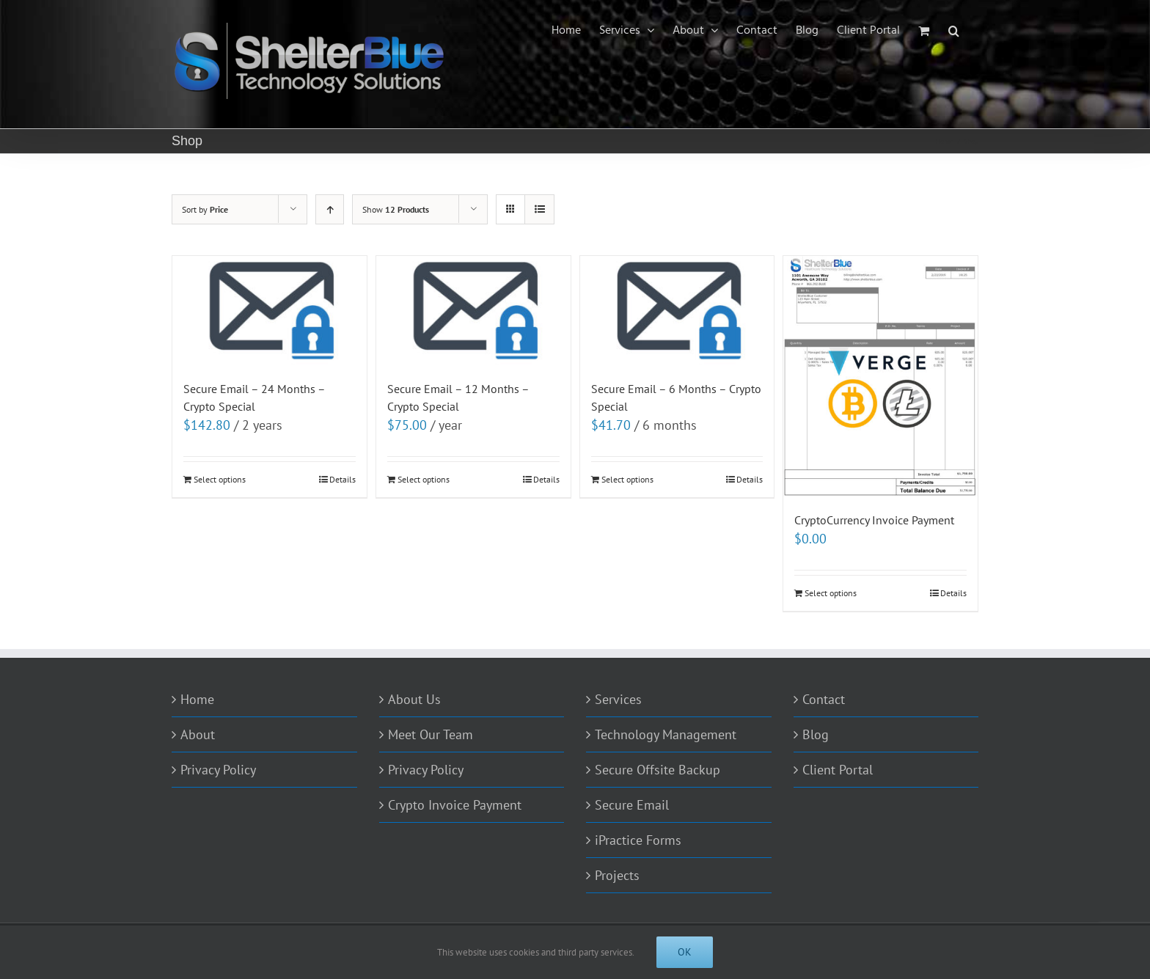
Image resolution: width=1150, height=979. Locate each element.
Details (342, 479)
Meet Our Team (430, 734)
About (197, 734)
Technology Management (665, 734)
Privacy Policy (218, 769)
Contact (823, 699)
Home (197, 699)
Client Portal (837, 769)
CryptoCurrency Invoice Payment (874, 520)
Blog (815, 734)
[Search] (954, 31)
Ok (685, 951)
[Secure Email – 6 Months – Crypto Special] (677, 310)
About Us (414, 699)
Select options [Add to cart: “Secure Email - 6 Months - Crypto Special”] (627, 479)
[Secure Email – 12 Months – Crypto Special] (473, 310)
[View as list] (539, 209)
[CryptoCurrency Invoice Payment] (880, 376)
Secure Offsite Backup (657, 769)
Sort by (205, 209)
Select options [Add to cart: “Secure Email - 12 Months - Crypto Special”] (424, 479)
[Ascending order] (329, 209)
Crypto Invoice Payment (454, 804)
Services (618, 699)
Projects (617, 875)
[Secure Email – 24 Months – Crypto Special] (269, 310)
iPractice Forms (638, 840)
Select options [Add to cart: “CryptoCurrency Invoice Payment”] (831, 592)
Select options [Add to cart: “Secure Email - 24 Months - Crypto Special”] (220, 479)
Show (395, 209)
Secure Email (632, 804)
